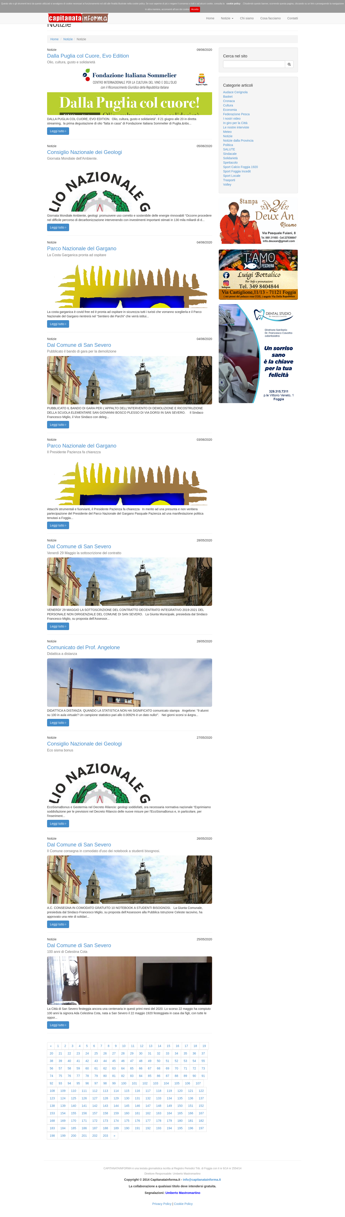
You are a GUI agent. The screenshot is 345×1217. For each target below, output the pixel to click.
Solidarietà (230, 158)
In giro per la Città (235, 123)
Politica (228, 145)
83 (132, 1076)
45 (114, 1061)
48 (141, 1061)
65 (132, 1068)
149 (169, 1105)
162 (147, 1113)
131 (137, 1098)
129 (116, 1098)
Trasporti (229, 180)
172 (94, 1120)
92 (51, 1083)
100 (123, 1083)
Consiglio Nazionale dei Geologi (84, 154)
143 (105, 1105)
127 (94, 1098)
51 (167, 1061)
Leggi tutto (58, 131)
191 (137, 1128)
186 (84, 1128)
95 (78, 1083)
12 (141, 1046)
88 (176, 1076)
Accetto (194, 9)
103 (155, 1083)
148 (158, 1105)
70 (176, 1068)
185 (73, 1128)
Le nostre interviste (236, 127)
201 (84, 1135)
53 (185, 1061)
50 (158, 1061)
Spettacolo (230, 162)
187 (94, 1128)
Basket (228, 96)
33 (167, 1053)
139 (62, 1105)
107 (198, 1083)
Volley (227, 184)
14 (159, 1046)
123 (52, 1098)
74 (51, 1076)
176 (137, 1120)
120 (179, 1091)
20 (51, 1053)
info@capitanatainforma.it (202, 1179)
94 (69, 1083)
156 (84, 1113)
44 (105, 1061)
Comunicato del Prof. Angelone (83, 650)
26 (105, 1053)
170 (73, 1120)
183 (52, 1128)
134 (169, 1098)
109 (62, 1091)
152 (201, 1105)
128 (105, 1098)
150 (179, 1105)
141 (84, 1105)
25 (96, 1053)
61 (96, 1068)
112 (94, 1091)
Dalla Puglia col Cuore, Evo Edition (88, 58)
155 (73, 1113)
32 (158, 1053)
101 (134, 1083)
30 (141, 1053)
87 (167, 1076)
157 (94, 1113)
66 (141, 1068)
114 (116, 1091)
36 (194, 1053)
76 (69, 1076)
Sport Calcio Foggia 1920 (240, 167)
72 (194, 1068)
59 (78, 1068)
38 (51, 1061)
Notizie (227, 18)
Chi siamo (247, 18)
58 (69, 1068)
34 (176, 1053)
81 (114, 1076)
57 (60, 1068)
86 (158, 1076)
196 (190, 1128)
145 (126, 1105)
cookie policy (233, 3)
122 (201, 1091)
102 (144, 1083)
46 (123, 1061)
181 (190, 1120)
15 (168, 1046)
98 (105, 1083)
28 (123, 1053)
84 (141, 1076)
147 (147, 1105)
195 (179, 1128)
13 (150, 1046)
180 (179, 1120)
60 (87, 1068)
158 (105, 1113)
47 (132, 1061)
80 (105, 1076)
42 (87, 1061)
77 (78, 1076)
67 (149, 1068)
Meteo (227, 131)
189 (116, 1128)
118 (158, 1091)
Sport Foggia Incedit (237, 171)
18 (195, 1046)
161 (137, 1113)
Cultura (228, 105)
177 (147, 1120)
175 (126, 1120)
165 (179, 1113)
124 (62, 1098)
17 (186, 1046)
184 (62, 1128)
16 (177, 1046)
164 (169, 1113)
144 (116, 1105)
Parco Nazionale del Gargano (81, 251)
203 (105, 1135)
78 (87, 1076)
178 (158, 1120)
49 (149, 1061)
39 (60, 1061)
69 (167, 1068)
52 (176, 1061)
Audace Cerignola (235, 92)
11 (133, 1046)
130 (126, 1098)
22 (69, 1053)
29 (132, 1053)
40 (69, 1061)
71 (185, 1068)
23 (78, 1053)
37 (203, 1053)
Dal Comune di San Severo (81, 347)
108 (52, 1091)
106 (187, 1083)
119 (169, 1091)
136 (190, 1098)
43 (96, 1061)
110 (73, 1091)
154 (62, 1113)
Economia (230, 109)
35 (185, 1053)
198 (52, 1135)
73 (203, 1068)
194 (169, 1128)
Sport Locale (231, 175)
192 (147, 1128)
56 (51, 1068)
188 (105, 1128)
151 (190, 1105)
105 (176, 1083)
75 (60, 1076)
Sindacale (230, 153)
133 (158, 1098)
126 (84, 1098)
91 (203, 1076)
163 (158, 1113)
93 (60, 1083)
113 (105, 1091)
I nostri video (231, 118)
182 (201, 1120)
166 (190, 1113)
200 (73, 1135)
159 (116, 1113)
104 (166, 1083)
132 (147, 1098)
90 (194, 1076)
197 (201, 1128)
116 (137, 1091)
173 (105, 1120)
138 (52, 1105)
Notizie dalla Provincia (238, 140)
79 (96, 1076)
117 (147, 1091)
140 (73, 1105)
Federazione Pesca (236, 114)
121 (190, 1091)
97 (96, 1083)
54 (194, 1061)
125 (73, 1098)
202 (94, 1135)
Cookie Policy (183, 1204)
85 (149, 1076)
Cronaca (229, 101)
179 (169, 1120)
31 (149, 1053)
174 (116, 1120)
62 (105, 1068)
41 (78, 1061)
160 (126, 1113)
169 (62, 1120)
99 (114, 1083)
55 (203, 1061)
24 (87, 1053)
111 (84, 1091)
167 (201, 1113)
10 (124, 1046)
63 (114, 1068)
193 (158, 1128)
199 (62, 1135)
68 (158, 1068)
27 (114, 1053)
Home (210, 18)
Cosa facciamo (270, 18)
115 (126, 1091)
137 (201, 1098)
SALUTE (229, 149)
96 (87, 1083)
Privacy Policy (161, 1204)
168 (52, 1120)
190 (126, 1128)
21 (60, 1053)
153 (52, 1113)
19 (204, 1046)
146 (137, 1105)
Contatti (292, 18)
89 (185, 1076)
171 (84, 1120)
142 (94, 1105)
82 (123, 1076)
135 (179, 1098)
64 (123, 1068)
